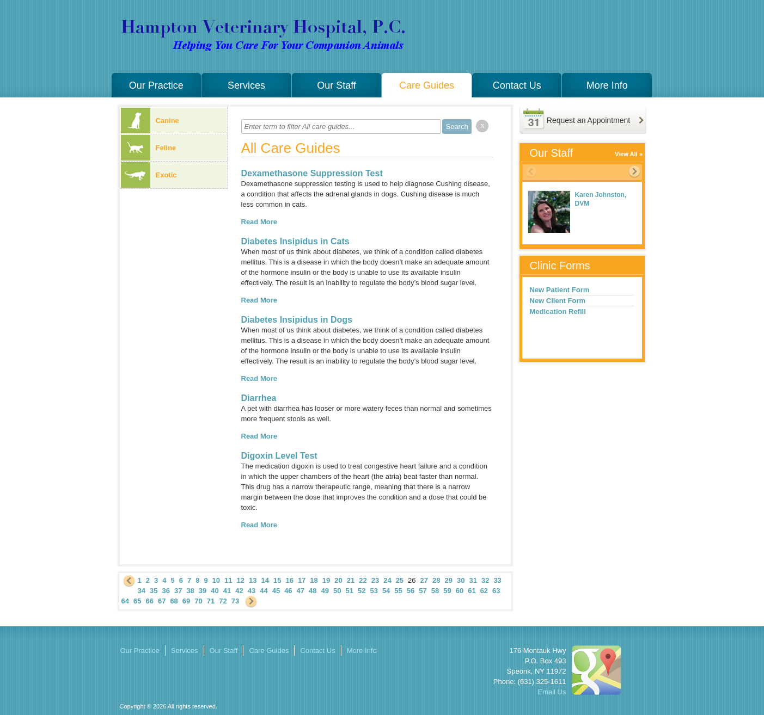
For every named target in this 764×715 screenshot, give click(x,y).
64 (125, 601)
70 (198, 601)
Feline (148, 148)
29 (449, 580)
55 (398, 591)
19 (326, 580)
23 (375, 580)
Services (246, 85)
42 (239, 591)
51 (349, 591)
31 (472, 580)
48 (312, 591)
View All (626, 154)
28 (436, 580)
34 (141, 591)
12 (241, 580)
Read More (259, 222)
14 (264, 580)
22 (362, 580)
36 (165, 591)
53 (373, 591)
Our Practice (156, 85)
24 (387, 580)
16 (289, 580)
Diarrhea (259, 398)
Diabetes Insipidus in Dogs (296, 319)
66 (149, 601)
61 (471, 591)
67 (162, 601)
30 (460, 580)
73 (235, 601)
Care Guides (426, 85)
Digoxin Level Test (279, 455)
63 (496, 591)
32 (485, 580)
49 (325, 591)
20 (338, 580)
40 (214, 591)
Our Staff (336, 85)
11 (228, 580)
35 (153, 591)
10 (216, 580)
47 (300, 591)
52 (361, 591)
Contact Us (517, 85)
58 (435, 591)
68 (174, 601)
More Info (607, 85)
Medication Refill (558, 311)
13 (252, 580)
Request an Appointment (588, 120)
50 (337, 591)
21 (351, 580)
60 (459, 591)
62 (484, 591)
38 (190, 591)
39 (202, 591)
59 (447, 591)
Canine (150, 120)
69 (186, 601)
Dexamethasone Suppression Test (312, 173)
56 (410, 591)
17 (301, 580)
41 (227, 591)
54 (386, 591)
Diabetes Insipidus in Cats (295, 241)
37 (178, 591)
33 (497, 580)
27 (424, 580)
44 (263, 591)
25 (400, 580)
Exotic (149, 175)
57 (422, 591)
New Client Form (558, 301)
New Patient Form (560, 290)
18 (313, 580)
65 (137, 601)
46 (288, 591)
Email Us (551, 692)
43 (251, 591)
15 (277, 580)
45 (276, 591)
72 (223, 601)
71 (211, 601)
